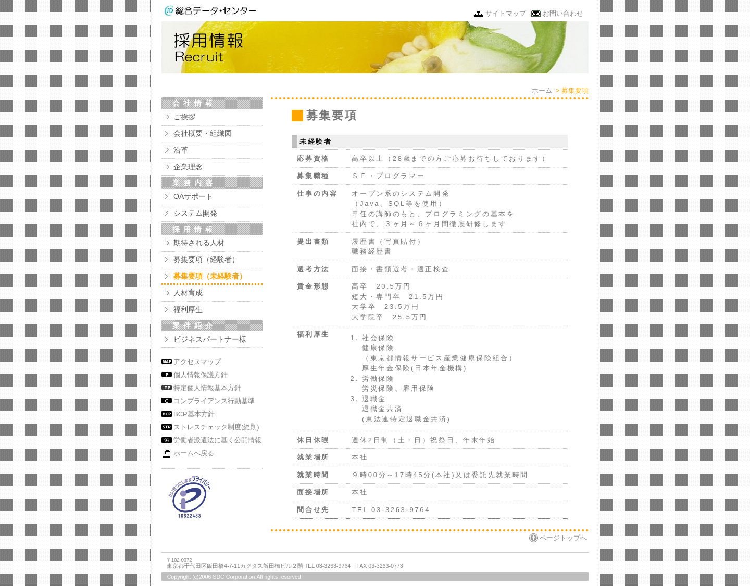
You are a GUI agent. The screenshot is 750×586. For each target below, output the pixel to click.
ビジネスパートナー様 (209, 339)
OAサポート (193, 196)
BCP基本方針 (194, 414)
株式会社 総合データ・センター (210, 10)
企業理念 (188, 167)
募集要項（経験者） (206, 259)
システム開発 (195, 213)
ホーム (542, 90)
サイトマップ (505, 13)
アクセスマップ (197, 362)
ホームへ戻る (193, 453)
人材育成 (188, 293)
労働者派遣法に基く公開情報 (217, 440)
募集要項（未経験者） (209, 276)
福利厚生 (188, 309)
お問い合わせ (563, 13)
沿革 (180, 150)
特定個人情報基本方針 (207, 388)
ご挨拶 (184, 117)
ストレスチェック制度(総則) (216, 427)
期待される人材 (198, 243)
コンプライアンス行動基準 (214, 401)
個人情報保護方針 (200, 375)
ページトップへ (563, 538)
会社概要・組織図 (202, 133)
